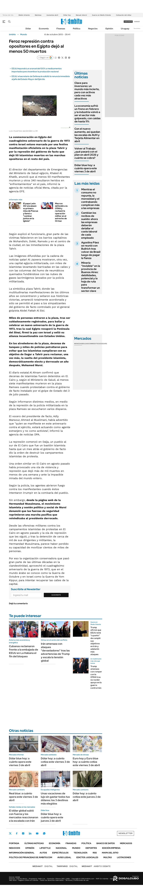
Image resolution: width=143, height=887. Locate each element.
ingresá (137, 21)
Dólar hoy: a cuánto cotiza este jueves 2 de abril (87, 797)
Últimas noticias (34, 843)
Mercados (126, 843)
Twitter (10, 833)
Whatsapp (44, 833)
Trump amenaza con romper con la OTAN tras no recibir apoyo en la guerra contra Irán (96, 677)
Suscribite (56, 595)
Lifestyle (45, 848)
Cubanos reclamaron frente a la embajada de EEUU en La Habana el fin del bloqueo (23, 651)
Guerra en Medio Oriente (101, 15)
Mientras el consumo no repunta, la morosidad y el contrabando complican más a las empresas (90, 199)
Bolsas (85, 344)
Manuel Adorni (81, 15)
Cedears (103, 344)
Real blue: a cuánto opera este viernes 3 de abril (23, 797)
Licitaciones (124, 857)
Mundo (23, 34)
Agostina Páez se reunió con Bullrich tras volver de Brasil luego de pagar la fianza (90, 250)
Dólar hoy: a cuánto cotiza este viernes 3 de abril (55, 762)
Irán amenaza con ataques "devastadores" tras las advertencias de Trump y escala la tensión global (55, 652)
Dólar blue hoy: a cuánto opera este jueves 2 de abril (52, 817)
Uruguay (125, 28)
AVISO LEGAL (64, 857)
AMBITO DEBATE (96, 866)
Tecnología (80, 852)
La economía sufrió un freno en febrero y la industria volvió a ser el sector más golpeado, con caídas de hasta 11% (87, 113)
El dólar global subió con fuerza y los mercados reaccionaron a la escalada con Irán (23, 815)
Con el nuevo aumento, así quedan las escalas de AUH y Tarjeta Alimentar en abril (87, 135)
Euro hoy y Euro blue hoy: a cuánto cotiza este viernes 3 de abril (86, 762)
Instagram (23, 833)
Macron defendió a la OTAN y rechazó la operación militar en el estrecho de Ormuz (61, 212)
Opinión (109, 28)
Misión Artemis (24, 15)
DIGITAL (42, 866)
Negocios (93, 28)
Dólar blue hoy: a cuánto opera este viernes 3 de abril (85, 168)
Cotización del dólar (123, 15)
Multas (107, 857)
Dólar (28, 28)
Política (76, 28)
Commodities (94, 344)
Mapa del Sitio (110, 852)
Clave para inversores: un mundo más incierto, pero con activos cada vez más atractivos (86, 90)
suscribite (128, 21)
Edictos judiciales (87, 857)
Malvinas (38, 15)
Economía (44, 28)
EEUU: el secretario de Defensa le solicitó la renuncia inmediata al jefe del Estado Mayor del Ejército (41, 78)
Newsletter (137, 28)
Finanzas (60, 28)
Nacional (61, 848)
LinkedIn (30, 833)
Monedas (78, 344)
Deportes (91, 848)
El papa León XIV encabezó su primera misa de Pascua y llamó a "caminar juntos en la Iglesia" (30, 212)
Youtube (37, 833)
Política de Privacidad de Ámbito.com (30, 857)
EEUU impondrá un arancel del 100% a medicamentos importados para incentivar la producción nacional (37, 70)
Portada (14, 843)
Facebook (16, 833)
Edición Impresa (111, 848)
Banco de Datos (105, 843)
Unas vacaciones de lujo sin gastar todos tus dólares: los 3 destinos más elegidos (55, 798)
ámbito (12, 34)
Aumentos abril (52, 15)
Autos (43, 852)
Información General (21, 852)
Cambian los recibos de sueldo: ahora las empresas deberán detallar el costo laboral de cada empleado (89, 225)
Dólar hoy (67, 15)
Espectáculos (60, 852)
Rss (95, 852)
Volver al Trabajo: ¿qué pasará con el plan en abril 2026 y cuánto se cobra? (86, 153)
